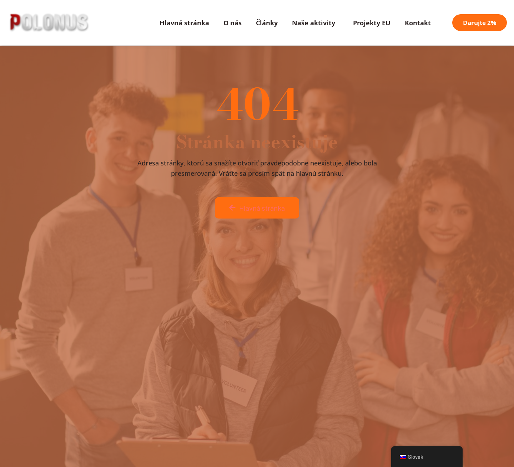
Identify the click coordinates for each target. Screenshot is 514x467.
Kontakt (418, 23)
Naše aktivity (315, 23)
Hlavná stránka (184, 23)
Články (267, 23)
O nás (232, 23)
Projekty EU (371, 23)
